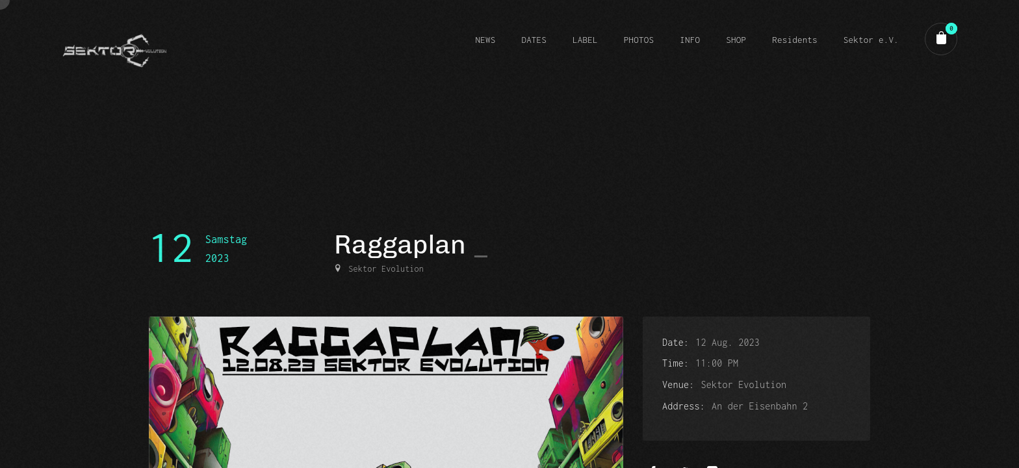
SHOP (736, 39)
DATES (534, 39)
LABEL (585, 39)
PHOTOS (639, 39)
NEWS (485, 39)
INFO (690, 39)
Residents (795, 39)
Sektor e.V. (871, 39)
